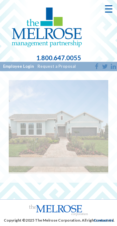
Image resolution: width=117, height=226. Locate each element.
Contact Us (103, 220)
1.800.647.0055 (58, 58)
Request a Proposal (56, 66)
